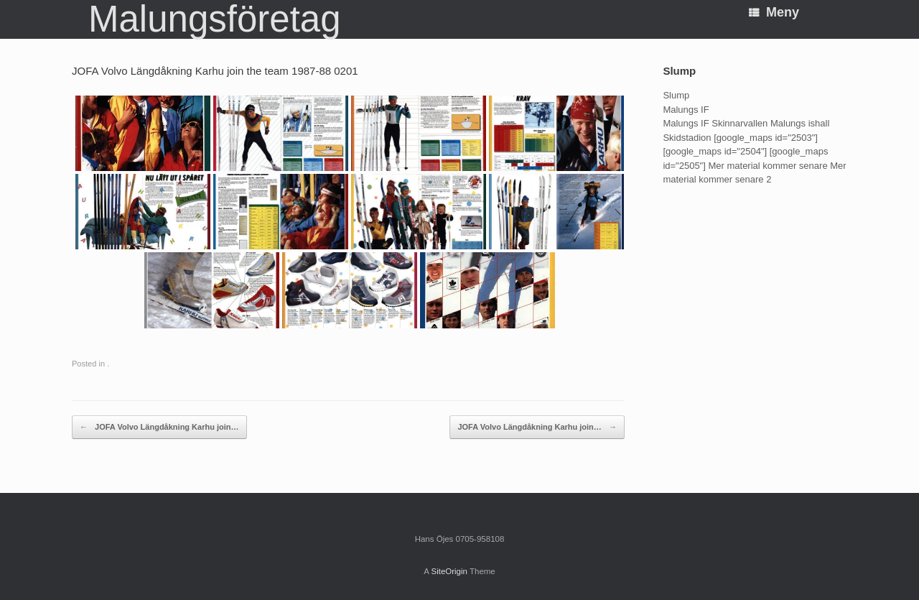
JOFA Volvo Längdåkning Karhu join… (159, 427)
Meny (774, 12)
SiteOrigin (449, 571)
